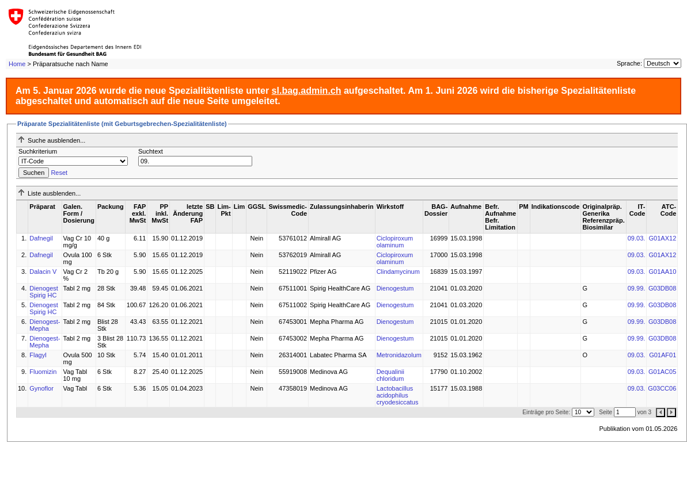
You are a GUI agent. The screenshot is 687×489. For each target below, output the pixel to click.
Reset (59, 172)
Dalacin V (42, 271)
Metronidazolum (399, 355)
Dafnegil (40, 238)
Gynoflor (41, 388)
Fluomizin (42, 371)
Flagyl (37, 355)
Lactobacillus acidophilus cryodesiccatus (398, 395)
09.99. (637, 288)
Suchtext (150, 151)
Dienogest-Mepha (44, 325)
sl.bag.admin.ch (306, 90)
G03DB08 (662, 288)
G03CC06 (662, 388)
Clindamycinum (398, 271)
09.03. (637, 238)
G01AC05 (662, 371)
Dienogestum (395, 288)
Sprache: (629, 63)
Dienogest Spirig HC (43, 292)
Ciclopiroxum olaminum (395, 242)
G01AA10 (663, 271)
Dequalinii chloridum (390, 375)
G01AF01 (662, 355)
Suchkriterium (37, 151)
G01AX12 (663, 238)
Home (17, 63)
